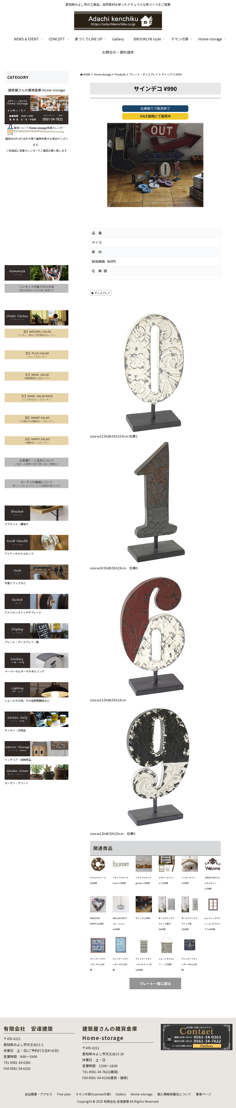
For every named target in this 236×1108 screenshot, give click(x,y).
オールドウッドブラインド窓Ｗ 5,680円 (166, 924)
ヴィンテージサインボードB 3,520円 (121, 964)
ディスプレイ (100, 293)
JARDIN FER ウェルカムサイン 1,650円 (212, 883)
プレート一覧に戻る (155, 983)
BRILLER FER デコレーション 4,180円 (120, 924)
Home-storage (142, 1094)
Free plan (64, 1094)
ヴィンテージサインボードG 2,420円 (98, 964)
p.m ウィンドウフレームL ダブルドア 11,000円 (212, 924)
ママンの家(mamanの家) (93, 1094)
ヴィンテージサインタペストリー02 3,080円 (144, 964)
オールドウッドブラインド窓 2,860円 (189, 924)
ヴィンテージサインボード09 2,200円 (189, 964)
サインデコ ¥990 (143, 918)
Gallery (121, 1094)
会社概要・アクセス (38, 1094)
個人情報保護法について (174, 1094)
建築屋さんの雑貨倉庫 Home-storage (36, 90)
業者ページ (203, 1094)
